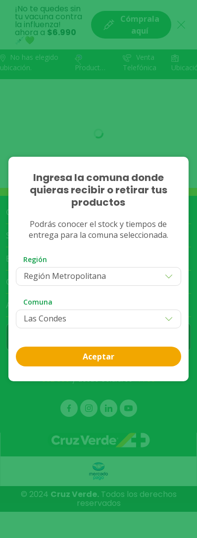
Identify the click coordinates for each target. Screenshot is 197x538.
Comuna (37, 302)
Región (35, 259)
